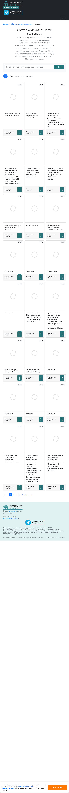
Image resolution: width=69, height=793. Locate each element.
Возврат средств (50, 537)
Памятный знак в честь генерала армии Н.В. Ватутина (13, 227)
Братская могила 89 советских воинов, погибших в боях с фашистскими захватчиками (33, 172)
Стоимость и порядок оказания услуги (29, 537)
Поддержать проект (11, 8)
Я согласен (57, 787)
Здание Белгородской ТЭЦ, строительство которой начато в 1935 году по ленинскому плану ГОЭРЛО (34, 317)
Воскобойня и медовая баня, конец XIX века (13, 114)
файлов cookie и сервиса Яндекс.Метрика (18, 787)
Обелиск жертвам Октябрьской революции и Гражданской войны (12, 458)
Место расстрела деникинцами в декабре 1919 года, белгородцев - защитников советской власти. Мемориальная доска (55, 119)
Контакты (61, 537)
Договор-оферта (9, 537)
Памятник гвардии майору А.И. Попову (12, 371)
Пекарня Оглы (52, 271)
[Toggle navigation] (63, 17)
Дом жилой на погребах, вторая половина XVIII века (33, 115)
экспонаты (13, 511)
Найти (59, 67)
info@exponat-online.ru (11, 518)
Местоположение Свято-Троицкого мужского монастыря (54, 227)
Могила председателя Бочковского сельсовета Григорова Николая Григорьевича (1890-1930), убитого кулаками (55, 173)
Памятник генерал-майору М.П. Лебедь (33, 371)
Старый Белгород (32, 225)
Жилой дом (9, 271)
